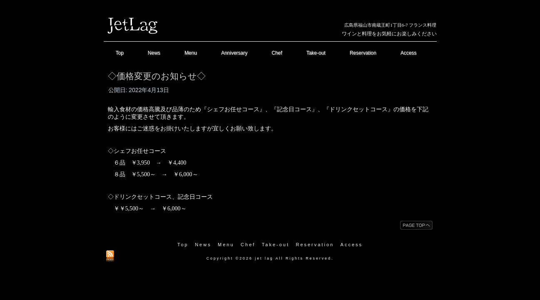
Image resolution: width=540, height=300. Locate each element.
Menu (190, 53)
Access (409, 53)
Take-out (316, 53)
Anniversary (234, 53)
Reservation (363, 53)
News (154, 53)
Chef (276, 53)
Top (120, 53)
